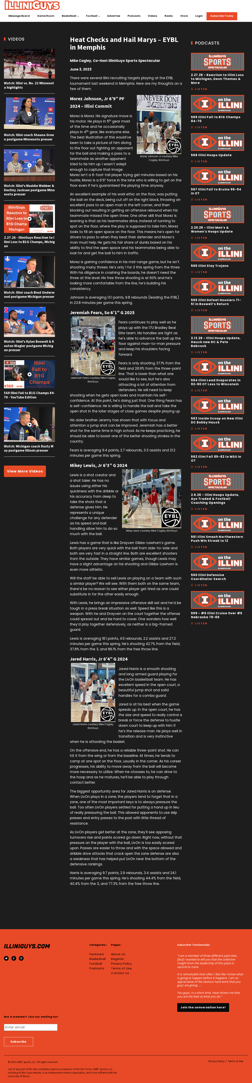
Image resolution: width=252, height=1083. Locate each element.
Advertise (113, 16)
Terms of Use (121, 968)
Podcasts (134, 16)
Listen (201, 89)
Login (199, 16)
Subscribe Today (221, 16)
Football (91, 16)
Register (117, 959)
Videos (152, 16)
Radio (169, 16)
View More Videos (25, 471)
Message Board (19, 16)
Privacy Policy (121, 963)
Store (184, 16)
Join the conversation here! (203, 1007)
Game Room (45, 16)
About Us (118, 954)
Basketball (69, 16)
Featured (96, 954)
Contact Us (120, 973)
